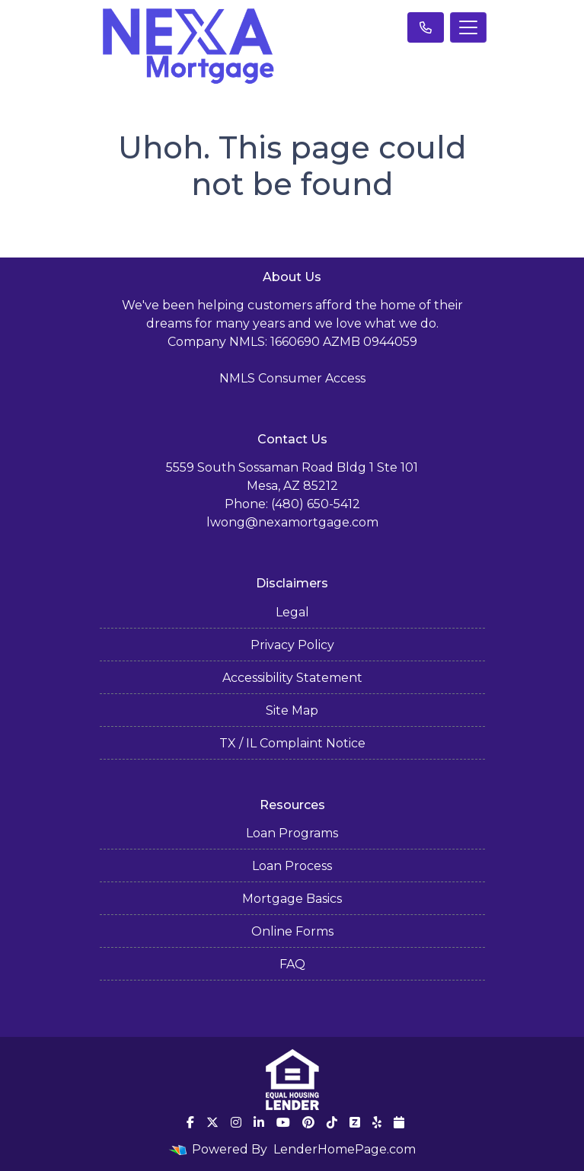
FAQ (292, 964)
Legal (292, 612)
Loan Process (292, 866)
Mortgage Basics (292, 898)
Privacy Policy (292, 645)
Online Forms (292, 931)
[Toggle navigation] (468, 27)
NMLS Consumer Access (292, 378)
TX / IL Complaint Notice (292, 743)
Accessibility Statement (292, 677)
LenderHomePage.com (344, 1149)
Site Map (292, 710)
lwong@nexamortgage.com (292, 522)
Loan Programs (292, 833)
